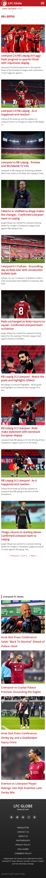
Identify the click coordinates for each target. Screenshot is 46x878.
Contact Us (23, 832)
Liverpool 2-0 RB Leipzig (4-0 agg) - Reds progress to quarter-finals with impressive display (21, 59)
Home (4, 9)
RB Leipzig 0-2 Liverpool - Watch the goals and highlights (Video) (22, 378)
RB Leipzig (12, 9)
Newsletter (23, 827)
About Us (23, 836)
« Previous (14, 555)
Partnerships (23, 840)
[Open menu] (42, 3)
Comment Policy (23, 853)
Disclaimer (23, 849)
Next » (34, 555)
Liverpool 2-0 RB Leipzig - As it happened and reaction (19, 112)
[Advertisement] (23, 576)
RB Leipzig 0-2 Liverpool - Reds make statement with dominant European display (20, 431)
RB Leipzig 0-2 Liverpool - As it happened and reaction (19, 482)
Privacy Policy (23, 844)
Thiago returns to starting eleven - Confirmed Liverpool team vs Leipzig (22, 535)
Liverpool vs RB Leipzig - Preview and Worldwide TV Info (20, 164)
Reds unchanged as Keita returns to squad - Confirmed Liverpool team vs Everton (23, 325)
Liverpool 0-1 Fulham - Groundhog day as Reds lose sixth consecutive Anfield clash (22, 270)
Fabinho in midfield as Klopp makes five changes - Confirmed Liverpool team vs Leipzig (22, 214)
